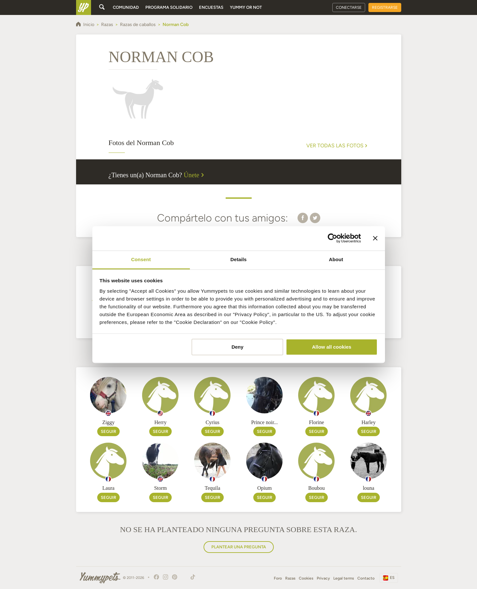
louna (369, 488)
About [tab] (336, 259)
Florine (316, 422)
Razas (290, 578)
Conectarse (349, 7)
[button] (303, 217)
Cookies (306, 578)
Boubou (316, 488)
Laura (108, 488)
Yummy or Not (246, 7)
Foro (278, 578)
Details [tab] (239, 259)
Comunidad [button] (126, 7)
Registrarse (385, 7)
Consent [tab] (141, 259)
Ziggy (108, 422)
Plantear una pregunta (238, 546)
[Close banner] (375, 238)
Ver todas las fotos (337, 145)
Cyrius (212, 422)
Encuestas (211, 7)
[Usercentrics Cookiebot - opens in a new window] (332, 238)
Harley (369, 422)
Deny (238, 347)
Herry (160, 422)
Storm (160, 488)
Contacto (366, 578)
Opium (264, 488)
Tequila (212, 488)
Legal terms (343, 578)
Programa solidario (168, 7)
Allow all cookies (331, 347)
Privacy (323, 578)
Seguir (108, 431)
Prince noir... (264, 422)
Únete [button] (195, 175)
